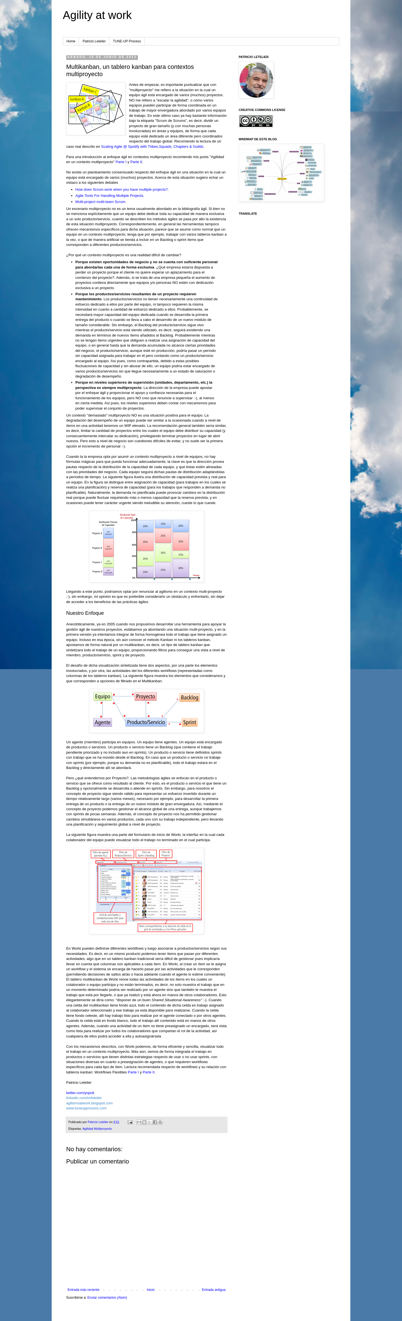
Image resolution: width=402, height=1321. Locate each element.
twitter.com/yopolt (80, 1093)
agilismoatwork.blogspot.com (89, 1103)
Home (70, 41)
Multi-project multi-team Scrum (100, 202)
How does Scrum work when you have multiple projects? (121, 189)
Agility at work (97, 15)
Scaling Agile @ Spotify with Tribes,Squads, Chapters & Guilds (152, 146)
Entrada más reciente (83, 1290)
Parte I (121, 162)
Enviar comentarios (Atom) (107, 1298)
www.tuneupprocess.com (86, 1108)
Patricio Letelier (94, 41)
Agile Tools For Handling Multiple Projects (109, 195)
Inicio (151, 1290)
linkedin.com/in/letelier (84, 1098)
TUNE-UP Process (127, 41)
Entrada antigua (214, 1290)
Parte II (136, 162)
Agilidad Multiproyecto (97, 1128)
